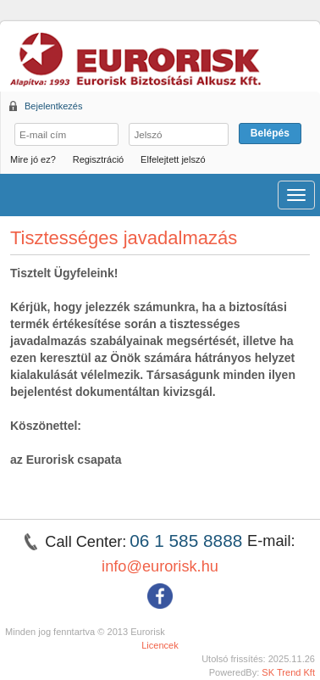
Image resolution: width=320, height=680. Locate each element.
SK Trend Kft (288, 672)
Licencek (160, 645)
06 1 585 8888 (188, 540)
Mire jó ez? (33, 159)
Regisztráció (98, 159)
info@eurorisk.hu (160, 566)
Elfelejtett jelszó (173, 159)
